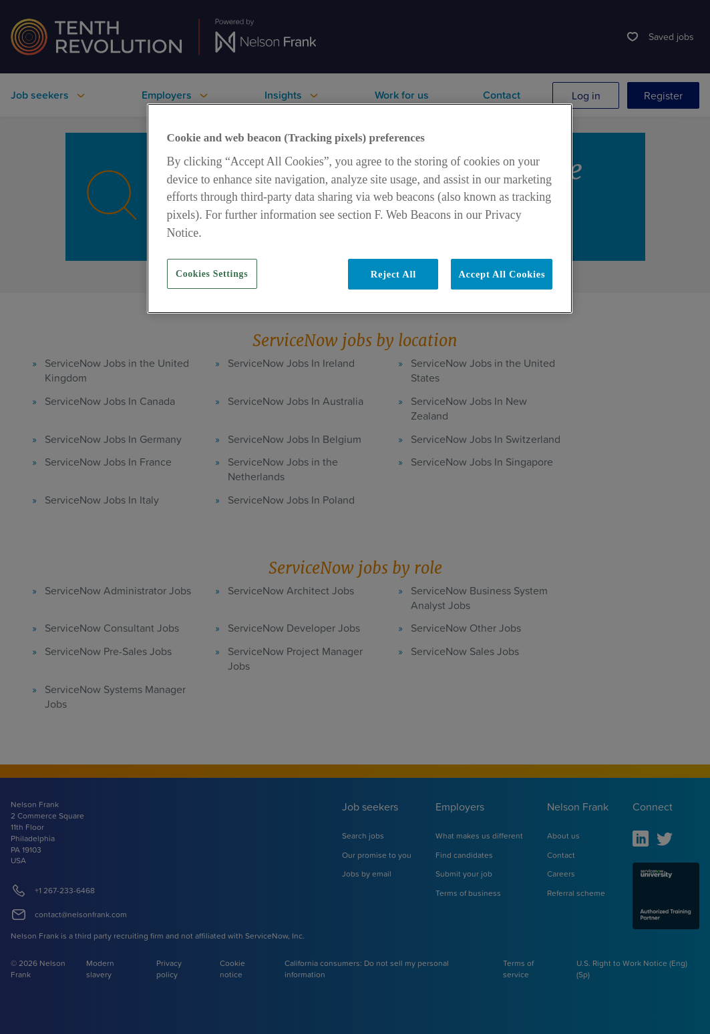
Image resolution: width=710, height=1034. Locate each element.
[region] (360, 208)
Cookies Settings (212, 274)
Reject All (393, 274)
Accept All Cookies (501, 274)
